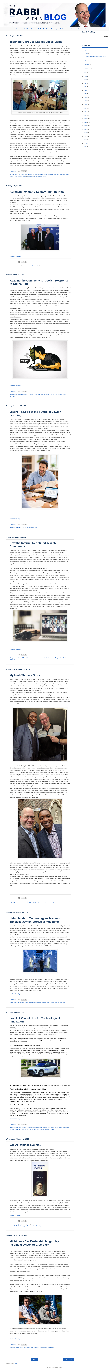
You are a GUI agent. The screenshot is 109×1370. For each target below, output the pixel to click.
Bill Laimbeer (18, 901)
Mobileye (34, 1129)
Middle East (28, 1129)
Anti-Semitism (13, 394)
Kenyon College (37, 174)
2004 (85, 147)
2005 (85, 143)
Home (18, 29)
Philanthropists (43, 1347)
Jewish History (32, 1002)
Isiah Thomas (60, 901)
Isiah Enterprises (52, 901)
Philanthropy (50, 1347)
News (72, 29)
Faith (26, 174)
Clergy (22, 174)
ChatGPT (24, 527)
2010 (85, 125)
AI (10, 527)
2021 (85, 87)
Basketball (12, 901)
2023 (85, 79)
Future (28, 1224)
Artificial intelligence (16, 527)
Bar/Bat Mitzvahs (43, 29)
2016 (85, 104)
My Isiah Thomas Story (25, 675)
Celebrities (12, 1347)
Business (25, 901)
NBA (27, 902)
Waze (52, 1129)
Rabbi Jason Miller (64, 174)
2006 (85, 139)
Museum (44, 1002)
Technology (34, 527)
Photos (80, 29)
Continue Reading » (15, 256)
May (86, 61)
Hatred (27, 394)
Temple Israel (54, 394)
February (87, 68)
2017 (85, 101)
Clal (19, 174)
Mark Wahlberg (34, 1347)
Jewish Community (40, 658)
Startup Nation (40, 1129)
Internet (29, 658)
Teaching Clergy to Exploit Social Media (36, 41)
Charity (17, 1347)
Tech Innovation (31, 1225)
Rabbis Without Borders (16, 176)
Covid (21, 658)
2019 (85, 94)
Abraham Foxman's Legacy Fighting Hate (37, 191)
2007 (85, 136)
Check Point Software (32, 1127)
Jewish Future (46, 1224)
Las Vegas (66, 901)
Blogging (12, 174)
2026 (85, 51)
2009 (85, 129)
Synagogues (23, 1225)
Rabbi (53, 658)
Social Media (30, 176)
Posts (15, 1363)
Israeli (64, 1127)
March (87, 64)
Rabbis (18, 1225)
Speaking (54, 29)
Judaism (36, 394)
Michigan (37, 265)
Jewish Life (53, 1224)
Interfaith (30, 174)
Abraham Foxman (14, 265)
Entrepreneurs (43, 901)
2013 (85, 115)
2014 (85, 111)
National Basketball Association (17, 902)
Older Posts (68, 1359)
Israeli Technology (19, 1129)
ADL (20, 265)
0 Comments (13, 171)
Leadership (44, 174)
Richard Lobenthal (49, 265)
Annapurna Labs (14, 1127)
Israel (49, 1127)
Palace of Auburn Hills (34, 902)
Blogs (16, 174)
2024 (85, 76)
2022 (85, 83)
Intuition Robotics (42, 1127)
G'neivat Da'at (34, 1224)
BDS (20, 1127)
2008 (85, 132)
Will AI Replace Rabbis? (25, 1144)
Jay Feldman (27, 1347)
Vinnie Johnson (55, 902)
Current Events (21, 394)
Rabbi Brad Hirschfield (53, 174)
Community (16, 658)
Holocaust (16, 1002)
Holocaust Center (23, 1002)
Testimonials (64, 29)
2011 (85, 122)
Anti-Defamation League (28, 265)
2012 (85, 118)
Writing (44, 176)
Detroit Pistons (35, 901)
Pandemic (48, 658)
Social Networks (38, 176)
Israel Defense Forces (56, 1127)
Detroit (25, 658)
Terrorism (60, 394)
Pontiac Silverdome (45, 902)
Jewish (31, 394)
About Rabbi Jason (28, 29)
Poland (48, 1002)
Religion (24, 176)
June (86, 53)
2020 (85, 90)
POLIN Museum (55, 1002)
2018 (85, 97)
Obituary (42, 265)
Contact (87, 29)
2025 (85, 72)
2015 (85, 108)
